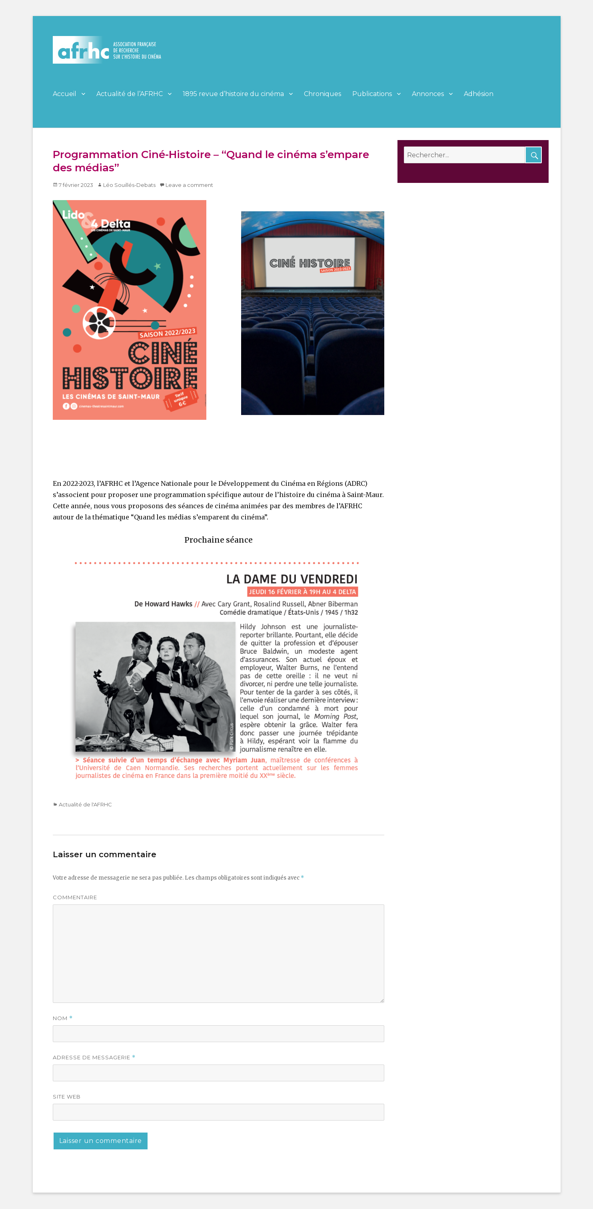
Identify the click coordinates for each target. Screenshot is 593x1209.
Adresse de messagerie (94, 1057)
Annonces (428, 94)
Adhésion (478, 94)
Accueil (64, 94)
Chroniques (322, 94)
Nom (63, 1018)
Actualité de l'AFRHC (85, 804)
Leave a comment (189, 185)
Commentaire (75, 897)
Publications (372, 94)
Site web (67, 1096)
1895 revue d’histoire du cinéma (233, 94)
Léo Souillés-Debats (129, 185)
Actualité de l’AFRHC (129, 94)
